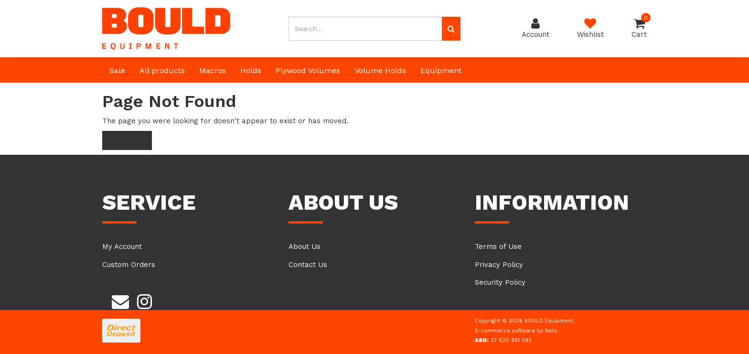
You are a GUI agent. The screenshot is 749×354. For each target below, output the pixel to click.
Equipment (440, 70)
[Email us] (120, 300)
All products (162, 70)
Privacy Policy (499, 264)
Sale (117, 70)
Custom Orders (128, 264)
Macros (212, 70)
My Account (122, 246)
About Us (305, 246)
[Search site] (451, 29)
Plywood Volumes (308, 70)
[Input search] (365, 29)
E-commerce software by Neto (516, 331)
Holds (250, 70)
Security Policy (500, 282)
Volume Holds (380, 70)
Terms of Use (498, 246)
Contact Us (308, 264)
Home (127, 140)
